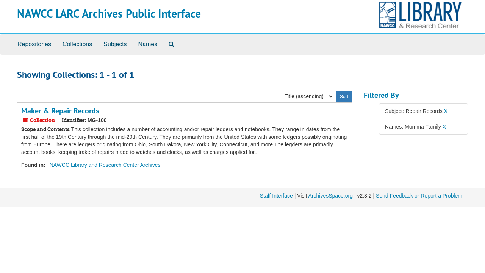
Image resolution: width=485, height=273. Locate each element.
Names (148, 44)
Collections (77, 44)
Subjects (115, 44)
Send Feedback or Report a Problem (419, 196)
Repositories (34, 44)
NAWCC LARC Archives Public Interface (109, 13)
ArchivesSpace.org (330, 196)
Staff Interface (276, 196)
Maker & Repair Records (60, 111)
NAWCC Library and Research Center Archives (105, 165)
